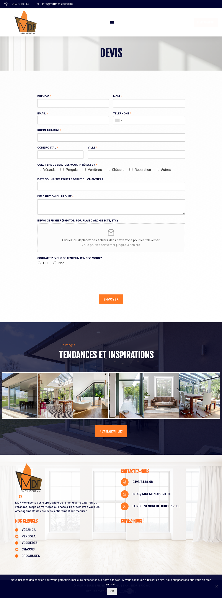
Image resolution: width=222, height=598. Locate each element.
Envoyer (111, 299)
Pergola (72, 170)
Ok (112, 591)
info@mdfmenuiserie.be (151, 494)
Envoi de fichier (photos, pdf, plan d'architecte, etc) (77, 220)
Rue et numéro (49, 130)
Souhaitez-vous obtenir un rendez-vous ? (69, 258)
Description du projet (55, 196)
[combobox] (118, 120)
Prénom (44, 96)
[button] (112, 22)
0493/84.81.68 (142, 482)
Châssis (118, 170)
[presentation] (70, 287)
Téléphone (122, 113)
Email (42, 113)
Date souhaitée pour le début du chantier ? (70, 179)
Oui (45, 263)
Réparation (143, 170)
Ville (92, 147)
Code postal (47, 147)
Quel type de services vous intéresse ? (67, 164)
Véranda (49, 170)
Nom (117, 96)
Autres (166, 170)
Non (61, 263)
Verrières (95, 170)
